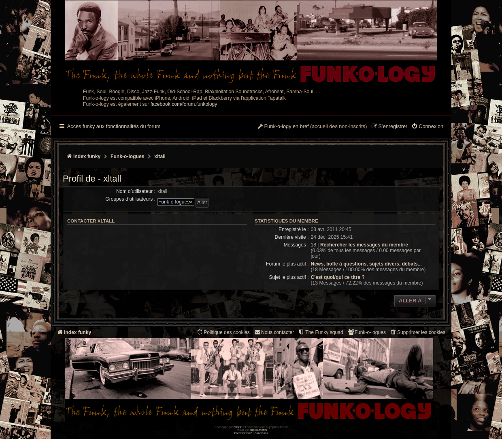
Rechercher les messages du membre (364, 245)
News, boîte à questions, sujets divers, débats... (366, 264)
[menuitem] (427, 127)
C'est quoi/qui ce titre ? (338, 277)
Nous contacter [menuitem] (274, 332)
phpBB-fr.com (258, 429)
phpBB (238, 427)
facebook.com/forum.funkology (184, 104)
